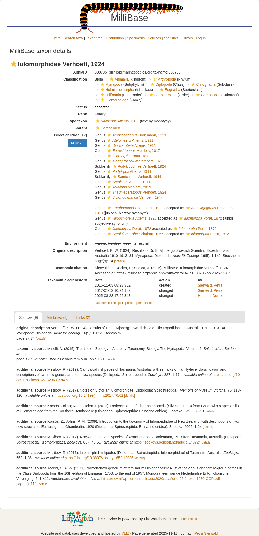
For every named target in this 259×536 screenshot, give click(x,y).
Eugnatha (169, 90)
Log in (201, 38)
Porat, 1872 (128, 156)
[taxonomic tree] (106, 303)
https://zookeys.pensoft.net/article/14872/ (167, 442)
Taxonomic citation (70, 268)
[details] (119, 261)
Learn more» (188, 519)
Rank (82, 114)
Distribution (115, 38)
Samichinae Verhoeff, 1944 (136, 177)
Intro (57, 38)
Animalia (119, 79)
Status (81, 107)
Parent (81, 128)
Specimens (136, 38)
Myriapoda (111, 84)
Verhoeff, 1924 (134, 161)
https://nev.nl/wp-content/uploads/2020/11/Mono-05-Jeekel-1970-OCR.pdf (160, 479)
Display (77, 143)
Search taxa (73, 38)
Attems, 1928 (131, 218)
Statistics (171, 38)
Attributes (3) (57, 317)
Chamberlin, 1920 (134, 208)
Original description (70, 250)
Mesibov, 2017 (133, 151)
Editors (187, 38)
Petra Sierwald (206, 533)
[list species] (126, 303)
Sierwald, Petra (210, 285)
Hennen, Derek (210, 296)
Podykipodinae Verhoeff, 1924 (139, 166)
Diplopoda (161, 84)
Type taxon (77, 121)
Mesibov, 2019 (128, 187)
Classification (75, 79)
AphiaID (80, 72)
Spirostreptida (162, 95)
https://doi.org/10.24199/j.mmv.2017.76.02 (89, 395)
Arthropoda (164, 79)
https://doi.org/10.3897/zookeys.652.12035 (99, 458)
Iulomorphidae (114, 100)
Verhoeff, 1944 (134, 197)
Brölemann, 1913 (136, 135)
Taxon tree (94, 38)
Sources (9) (28, 317)
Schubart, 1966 (134, 234)
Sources (154, 38)
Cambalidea (207, 95)
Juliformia (110, 95)
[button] (14, 64)
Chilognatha (203, 84)
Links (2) (83, 317)
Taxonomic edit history (67, 280)
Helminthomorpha (117, 90)
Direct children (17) (70, 135)
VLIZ (125, 533)
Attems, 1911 (117, 121)
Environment (76, 243)
